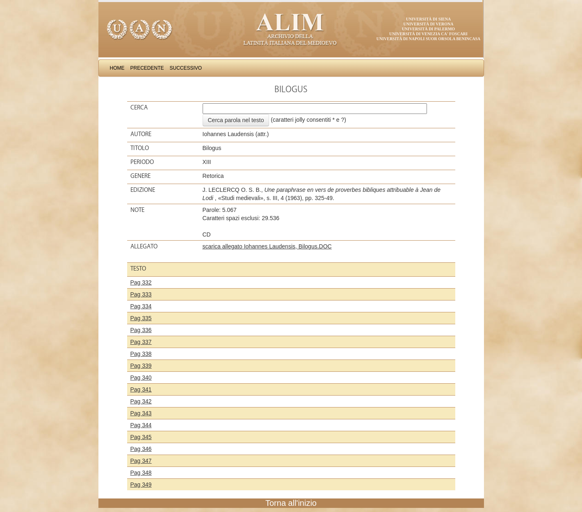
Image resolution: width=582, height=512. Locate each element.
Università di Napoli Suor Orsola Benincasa (429, 38)
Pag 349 (141, 484)
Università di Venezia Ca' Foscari (428, 34)
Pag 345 (141, 437)
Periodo (142, 162)
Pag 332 (141, 282)
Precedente (147, 68)
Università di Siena (428, 19)
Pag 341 (141, 389)
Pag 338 (141, 353)
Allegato (143, 246)
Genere (140, 176)
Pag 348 (141, 472)
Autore (140, 134)
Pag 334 (141, 306)
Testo (138, 268)
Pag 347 (141, 460)
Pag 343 (141, 413)
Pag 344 (141, 425)
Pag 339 (141, 365)
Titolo (139, 148)
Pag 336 (141, 330)
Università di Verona (428, 24)
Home (117, 68)
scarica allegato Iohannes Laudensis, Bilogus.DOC (267, 246)
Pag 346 (141, 449)
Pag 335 (141, 318)
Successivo (186, 68)
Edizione (142, 190)
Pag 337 (141, 342)
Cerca (139, 107)
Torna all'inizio (291, 502)
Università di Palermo (428, 29)
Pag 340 (141, 377)
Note (137, 210)
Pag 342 (141, 401)
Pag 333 (141, 294)
